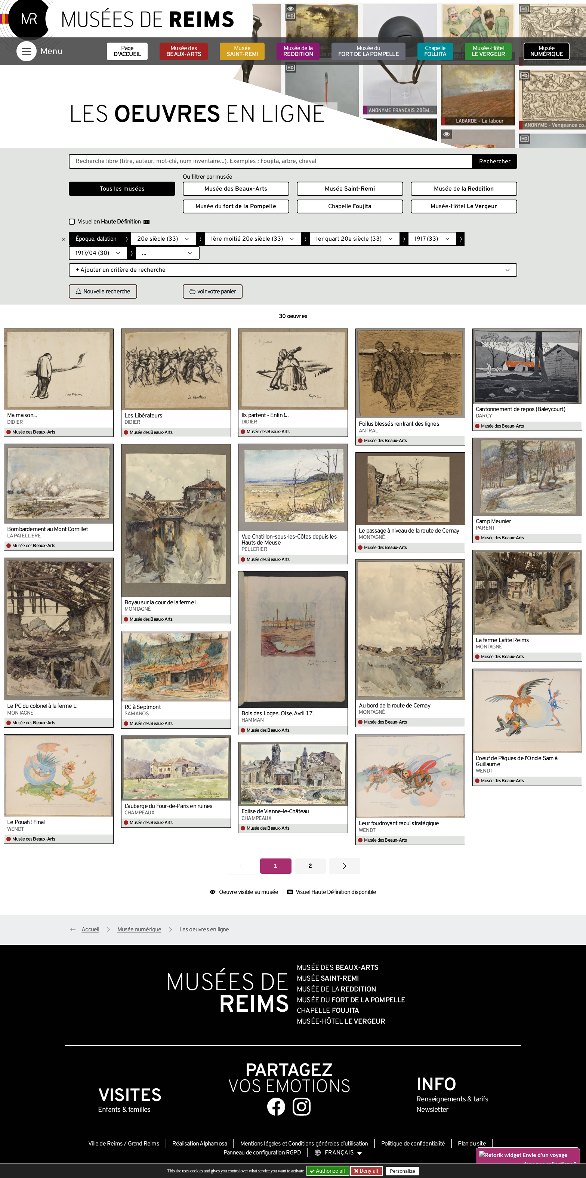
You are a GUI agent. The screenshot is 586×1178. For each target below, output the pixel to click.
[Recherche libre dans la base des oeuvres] (271, 161)
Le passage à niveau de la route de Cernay (409, 531)
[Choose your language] (338, 1152)
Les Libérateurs (143, 416)
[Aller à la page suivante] (344, 866)
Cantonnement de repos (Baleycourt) (520, 410)
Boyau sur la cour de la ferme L (161, 603)
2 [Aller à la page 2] (310, 866)
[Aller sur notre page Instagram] (302, 1107)
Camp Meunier (493, 522)
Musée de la (298, 51)
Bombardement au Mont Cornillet (47, 530)
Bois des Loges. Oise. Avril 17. (277, 714)
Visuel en (113, 222)
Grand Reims (143, 1144)
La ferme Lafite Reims (502, 641)
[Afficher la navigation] (26, 51)
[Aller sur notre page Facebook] (276, 1107)
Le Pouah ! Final (25, 823)
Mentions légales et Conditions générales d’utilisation (304, 1144)
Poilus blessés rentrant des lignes (399, 424)
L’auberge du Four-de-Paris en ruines (168, 807)
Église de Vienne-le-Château (275, 812)
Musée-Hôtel (488, 51)
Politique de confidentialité (413, 1144)
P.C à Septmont (142, 707)
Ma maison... (22, 416)
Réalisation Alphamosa (199, 1144)
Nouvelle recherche (102, 292)
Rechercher (495, 162)
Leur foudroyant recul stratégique (399, 824)
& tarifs (452, 1099)
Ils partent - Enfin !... (265, 416)
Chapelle (435, 51)
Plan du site (471, 1144)
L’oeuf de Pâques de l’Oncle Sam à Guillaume (517, 762)
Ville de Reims (105, 1144)
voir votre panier (212, 292)
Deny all (368, 1171)
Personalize (402, 1171)
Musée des (183, 51)
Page (127, 51)
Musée (242, 51)
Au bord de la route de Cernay (394, 706)
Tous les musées (122, 189)
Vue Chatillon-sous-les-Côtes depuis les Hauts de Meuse (289, 540)
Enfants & (124, 1109)
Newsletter (432, 1109)
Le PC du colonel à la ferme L (41, 706)
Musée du (368, 51)
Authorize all (328, 1171)
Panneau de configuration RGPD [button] (262, 1153)
